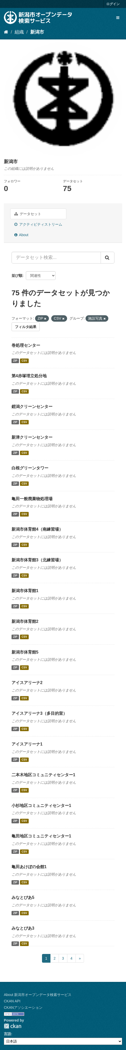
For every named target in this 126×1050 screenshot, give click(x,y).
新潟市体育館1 (25, 591)
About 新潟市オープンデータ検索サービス (37, 995)
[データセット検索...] (56, 258)
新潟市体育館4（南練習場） (37, 529)
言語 (7, 1034)
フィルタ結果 (25, 327)
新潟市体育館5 (25, 652)
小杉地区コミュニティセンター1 (41, 805)
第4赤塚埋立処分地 (29, 376)
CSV (24, 360)
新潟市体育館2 (25, 621)
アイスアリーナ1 (27, 744)
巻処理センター (26, 345)
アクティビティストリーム (38, 224)
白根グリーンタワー (30, 468)
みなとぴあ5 (23, 897)
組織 (19, 32)
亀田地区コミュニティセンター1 (41, 836)
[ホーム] (6, 32)
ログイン (113, 4)
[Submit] (107, 258)
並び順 (17, 276)
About (21, 235)
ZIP (15, 360)
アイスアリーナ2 (27, 682)
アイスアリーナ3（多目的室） (39, 713)
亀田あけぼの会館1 (29, 867)
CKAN (12, 1026)
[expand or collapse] (117, 18)
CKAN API (12, 1001)
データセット (27, 214)
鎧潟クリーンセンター (32, 406)
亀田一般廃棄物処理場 (32, 499)
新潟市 (37, 32)
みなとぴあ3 (23, 928)
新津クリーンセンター (32, 437)
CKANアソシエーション (23, 1007)
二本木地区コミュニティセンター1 (43, 775)
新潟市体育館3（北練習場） (37, 560)
